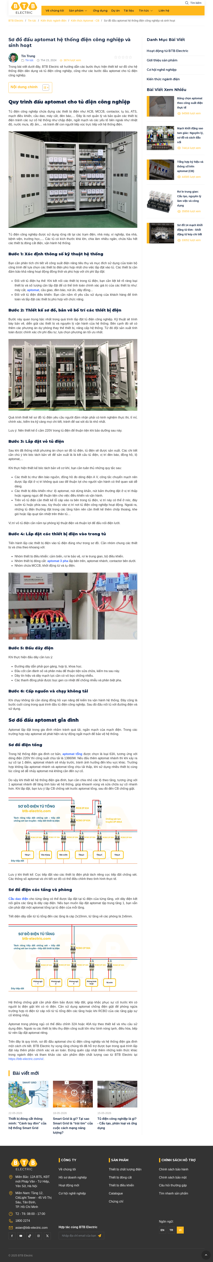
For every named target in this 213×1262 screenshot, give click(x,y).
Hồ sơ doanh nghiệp (73, 1177)
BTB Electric (15, 20)
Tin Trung (28, 56)
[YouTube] (20, 1235)
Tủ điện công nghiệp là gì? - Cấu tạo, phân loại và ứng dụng (117, 1123)
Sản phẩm (76, 10)
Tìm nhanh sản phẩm (173, 1193)
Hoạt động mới (69, 1185)
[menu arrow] (86, 11)
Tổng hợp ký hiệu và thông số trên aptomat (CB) (190, 166)
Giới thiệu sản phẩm (162, 60)
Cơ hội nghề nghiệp (162, 70)
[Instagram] (38, 1235)
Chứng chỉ (116, 1201)
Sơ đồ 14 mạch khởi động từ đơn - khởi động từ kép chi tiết (190, 230)
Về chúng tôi (55, 10)
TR (171, 1230)
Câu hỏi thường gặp (173, 1185)
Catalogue (116, 1193)
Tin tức (144, 10)
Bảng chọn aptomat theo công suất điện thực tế (190, 103)
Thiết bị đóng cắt (120, 1177)
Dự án (115, 10)
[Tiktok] (29, 1235)
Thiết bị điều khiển (121, 1185)
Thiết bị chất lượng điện (125, 1169)
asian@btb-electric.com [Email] (31, 1227)
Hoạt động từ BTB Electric (167, 51)
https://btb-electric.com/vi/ (25, 1059)
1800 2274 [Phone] (22, 1220)
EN (162, 1230)
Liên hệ (164, 10)
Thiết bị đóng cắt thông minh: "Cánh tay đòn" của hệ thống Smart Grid (27, 1123)
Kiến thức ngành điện (53, 20)
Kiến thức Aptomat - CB (85, 20)
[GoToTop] (206, 1255)
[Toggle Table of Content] (43, 87)
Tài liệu (129, 10)
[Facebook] (11, 1235)
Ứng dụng (100, 10)
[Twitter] (47, 1235)
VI (180, 1230)
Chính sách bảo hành (173, 1169)
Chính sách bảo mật (173, 1177)
